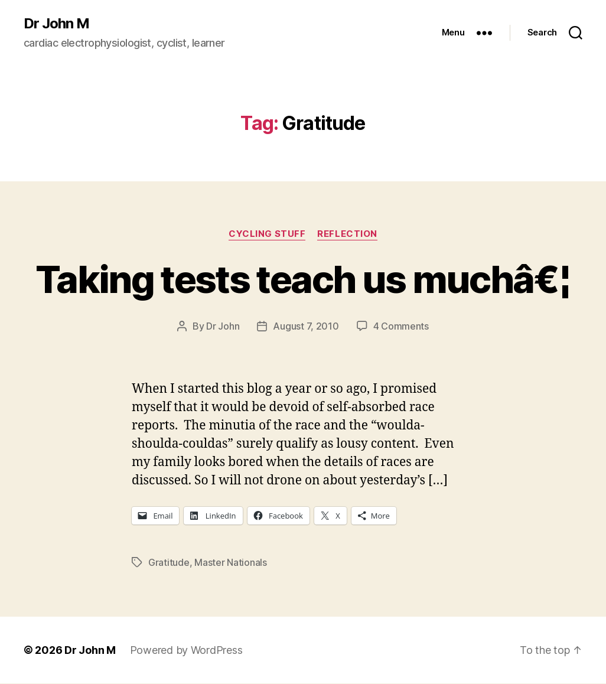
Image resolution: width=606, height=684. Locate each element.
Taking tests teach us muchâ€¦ (303, 279)
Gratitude (169, 562)
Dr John (222, 326)
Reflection (347, 234)
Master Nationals (230, 562)
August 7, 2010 (305, 326)
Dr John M (56, 24)
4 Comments (401, 326)
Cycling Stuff (267, 234)
